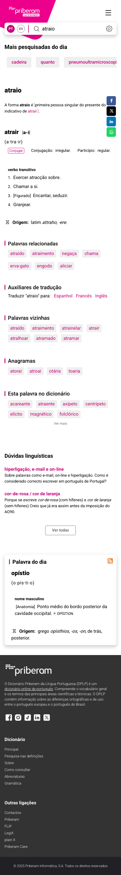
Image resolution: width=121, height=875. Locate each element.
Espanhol (63, 296)
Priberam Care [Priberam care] (16, 847)
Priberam (12, 820)
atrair (94, 328)
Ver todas (60, 530)
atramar (71, 338)
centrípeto (95, 404)
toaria (74, 371)
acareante (20, 404)
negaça (69, 253)
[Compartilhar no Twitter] (111, 111)
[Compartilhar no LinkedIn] (111, 121)
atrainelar (71, 328)
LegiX (9, 833)
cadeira (19, 62)
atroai (35, 371)
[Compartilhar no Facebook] (111, 101)
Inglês (101, 296)
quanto (48, 62)
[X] (46, 720)
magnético (41, 414)
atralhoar (19, 338)
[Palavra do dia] (110, 561)
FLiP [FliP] (8, 826)
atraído (17, 253)
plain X (10, 840)
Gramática (13, 783)
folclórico (68, 414)
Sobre (9, 763)
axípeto (70, 404)
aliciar (66, 266)
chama (91, 253)
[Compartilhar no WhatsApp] (111, 132)
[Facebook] (9, 720)
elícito (16, 414)
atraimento (43, 253)
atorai (16, 371)
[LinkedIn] (37, 720)
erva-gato (19, 266)
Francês (84, 296)
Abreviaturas (15, 777)
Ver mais (60, 423)
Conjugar (16, 151)
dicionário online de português (29, 689)
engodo (44, 266)
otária (55, 371)
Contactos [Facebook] (13, 813)
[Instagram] (18, 720)
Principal (11, 749)
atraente (46, 404)
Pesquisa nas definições (24, 756)
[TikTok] (27, 720)
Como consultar (17, 770)
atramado (46, 338)
